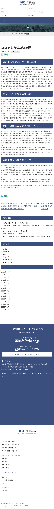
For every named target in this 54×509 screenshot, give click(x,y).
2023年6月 (5, 293)
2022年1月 (5, 309)
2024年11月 (5, 275)
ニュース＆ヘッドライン (10, 472)
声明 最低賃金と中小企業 (12, 233)
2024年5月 (5, 283)
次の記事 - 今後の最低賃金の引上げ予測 (47, 206)
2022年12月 (5, 296)
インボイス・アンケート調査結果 (15, 231)
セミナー (6, 249)
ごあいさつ (31, 8)
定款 (3, 483)
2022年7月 (5, 301)
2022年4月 (5, 304)
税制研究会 (5, 468)
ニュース (15, 52)
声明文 (5, 254)
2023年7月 (5, 291)
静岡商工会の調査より (9, 448)
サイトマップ (5, 504)
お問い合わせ (31, 15)
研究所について (5, 12)
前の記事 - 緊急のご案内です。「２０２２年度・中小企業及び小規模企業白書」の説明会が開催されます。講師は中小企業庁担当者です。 (21, 206)
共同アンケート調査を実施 (10, 445)
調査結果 (6, 251)
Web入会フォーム (7, 488)
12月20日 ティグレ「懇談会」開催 (16, 223)
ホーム (2, 8)
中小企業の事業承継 (8, 442)
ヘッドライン (8, 259)
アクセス (3, 20)
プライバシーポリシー (18, 504)
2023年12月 (5, 288)
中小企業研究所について (10, 480)
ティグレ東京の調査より (10, 451)
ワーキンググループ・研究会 (35, 12)
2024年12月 (5, 272)
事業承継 (4, 459)
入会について (4, 15)
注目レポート (8, 262)
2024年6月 (5, 280)
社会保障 (4, 462)
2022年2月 (5, 307)
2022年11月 (5, 299)
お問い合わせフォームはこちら (27, 354)
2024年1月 (5, 285)
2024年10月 (5, 277)
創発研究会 (5, 465)
